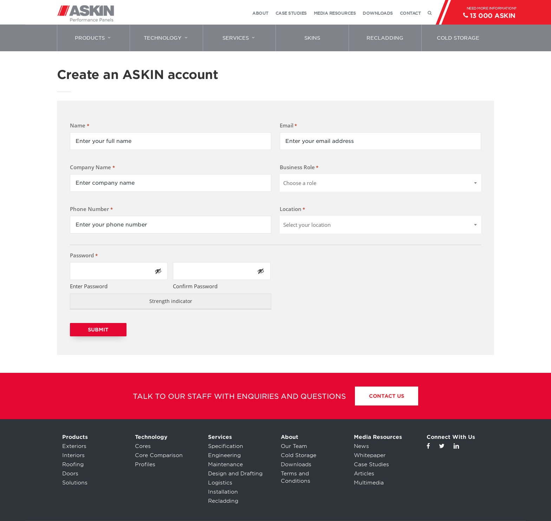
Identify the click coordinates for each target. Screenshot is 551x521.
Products (75, 437)
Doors (70, 473)
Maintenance (225, 464)
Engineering (224, 455)
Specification (225, 446)
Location (292, 209)
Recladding (223, 501)
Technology (151, 437)
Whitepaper (369, 455)
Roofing (73, 464)
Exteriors (74, 446)
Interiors (73, 455)
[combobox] (380, 183)
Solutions (74, 483)
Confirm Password (195, 286)
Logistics (220, 483)
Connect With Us (451, 437)
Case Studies (371, 464)
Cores (143, 446)
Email (288, 125)
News (361, 446)
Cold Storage (298, 455)
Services (220, 437)
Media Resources (378, 437)
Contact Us (386, 396)
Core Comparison (159, 455)
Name (79, 125)
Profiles (145, 464)
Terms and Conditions (295, 477)
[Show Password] (158, 271)
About (289, 437)
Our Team (294, 446)
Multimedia (369, 483)
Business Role (299, 167)
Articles (364, 473)
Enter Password (89, 286)
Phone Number (91, 209)
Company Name (92, 167)
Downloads (296, 464)
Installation (223, 492)
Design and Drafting (235, 473)
